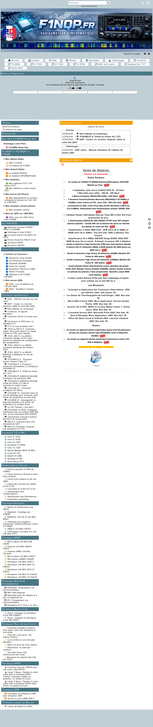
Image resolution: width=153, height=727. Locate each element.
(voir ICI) (102, 203)
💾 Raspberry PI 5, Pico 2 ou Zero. (21, 605)
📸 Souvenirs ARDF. (14, 243)
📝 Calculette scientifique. (17, 499)
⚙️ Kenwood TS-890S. (15, 445)
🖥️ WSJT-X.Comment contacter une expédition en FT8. (19, 428)
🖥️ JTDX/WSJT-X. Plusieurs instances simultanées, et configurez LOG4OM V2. (20, 366)
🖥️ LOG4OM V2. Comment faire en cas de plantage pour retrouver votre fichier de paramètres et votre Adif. (20, 395)
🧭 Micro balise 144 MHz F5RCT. (20, 556)
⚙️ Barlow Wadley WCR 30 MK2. (20, 450)
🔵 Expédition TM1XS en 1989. (21, 269)
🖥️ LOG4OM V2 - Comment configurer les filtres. (17, 389)
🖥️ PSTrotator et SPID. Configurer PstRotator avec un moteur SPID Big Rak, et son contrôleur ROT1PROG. (20, 412)
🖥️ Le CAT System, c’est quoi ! (19, 407)
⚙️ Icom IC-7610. (12, 437)
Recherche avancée (89, 6)
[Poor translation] (78, 88)
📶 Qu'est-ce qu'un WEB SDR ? (19, 699)
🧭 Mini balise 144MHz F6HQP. (19, 559)
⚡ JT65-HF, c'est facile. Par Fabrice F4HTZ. (17, 636)
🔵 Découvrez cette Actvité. (19, 258)
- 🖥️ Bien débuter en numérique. (91, 134)
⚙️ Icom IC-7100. (12, 448)
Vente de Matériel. (73, 160)
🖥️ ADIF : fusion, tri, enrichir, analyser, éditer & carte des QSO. (19, 305)
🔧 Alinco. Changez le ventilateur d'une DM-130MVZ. (19, 614)
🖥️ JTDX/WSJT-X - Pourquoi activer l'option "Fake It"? (17, 360)
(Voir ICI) (120, 215)
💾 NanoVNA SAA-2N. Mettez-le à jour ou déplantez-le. (20, 596)
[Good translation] (71, 88)
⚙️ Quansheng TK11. (14, 461)
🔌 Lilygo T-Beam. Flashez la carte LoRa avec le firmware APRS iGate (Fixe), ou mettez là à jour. (20, 683)
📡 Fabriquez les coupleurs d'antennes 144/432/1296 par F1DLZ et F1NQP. (20, 524)
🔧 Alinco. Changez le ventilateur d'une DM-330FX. (19, 619)
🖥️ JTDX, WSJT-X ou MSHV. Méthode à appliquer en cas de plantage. (18, 354)
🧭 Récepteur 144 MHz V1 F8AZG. (21, 574)
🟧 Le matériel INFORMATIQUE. (21, 176)
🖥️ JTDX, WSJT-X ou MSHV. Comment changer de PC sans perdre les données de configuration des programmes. (20, 339)
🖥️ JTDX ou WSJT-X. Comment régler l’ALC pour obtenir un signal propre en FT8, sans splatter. (19, 331)
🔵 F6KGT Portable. (15, 272)
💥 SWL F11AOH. (14, 163)
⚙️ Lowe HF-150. (12, 453)
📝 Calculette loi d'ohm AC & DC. (20, 489)
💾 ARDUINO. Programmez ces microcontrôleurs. (18, 589)
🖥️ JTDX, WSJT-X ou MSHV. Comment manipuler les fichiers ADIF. (18, 347)
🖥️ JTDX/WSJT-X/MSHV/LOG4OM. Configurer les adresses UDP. (20, 377)
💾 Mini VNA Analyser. (15, 593)
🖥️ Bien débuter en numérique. (19, 309)
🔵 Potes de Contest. (16, 266)
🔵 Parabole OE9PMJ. (16, 264)
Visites (20, 122)
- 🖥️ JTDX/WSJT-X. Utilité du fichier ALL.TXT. (98, 137)
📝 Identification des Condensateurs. (13, 493)
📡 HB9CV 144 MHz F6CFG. (18, 529)
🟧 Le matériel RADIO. (17, 173)
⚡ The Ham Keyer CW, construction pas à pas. (15, 653)
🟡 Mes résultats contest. (18, 210)
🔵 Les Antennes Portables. (19, 261)
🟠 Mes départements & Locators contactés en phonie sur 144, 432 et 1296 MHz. (21, 200)
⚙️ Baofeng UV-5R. (13, 459)
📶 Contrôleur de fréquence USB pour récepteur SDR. (19, 695)
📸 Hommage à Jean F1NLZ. (18, 232)
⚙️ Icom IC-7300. (12, 442)
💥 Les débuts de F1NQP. (18, 166)
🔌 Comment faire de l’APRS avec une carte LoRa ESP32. (20, 668)
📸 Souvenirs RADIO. (14, 245)
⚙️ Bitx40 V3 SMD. (13, 456)
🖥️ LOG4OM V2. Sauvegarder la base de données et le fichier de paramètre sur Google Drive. (19, 402)
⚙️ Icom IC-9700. (12, 439)
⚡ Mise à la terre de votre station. (21, 645)
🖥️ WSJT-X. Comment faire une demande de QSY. (19, 423)
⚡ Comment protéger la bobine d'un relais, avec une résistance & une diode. (19, 630)
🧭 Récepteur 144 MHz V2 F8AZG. (21, 577)
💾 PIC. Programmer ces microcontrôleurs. (15, 601)
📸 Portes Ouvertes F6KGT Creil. (20, 240)
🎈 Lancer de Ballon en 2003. (18, 706)
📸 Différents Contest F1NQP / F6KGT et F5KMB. (18, 228)
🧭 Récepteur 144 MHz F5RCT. (19, 562)
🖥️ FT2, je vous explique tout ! (19, 326)
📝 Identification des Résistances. (20, 497)
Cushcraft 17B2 (98, 244)
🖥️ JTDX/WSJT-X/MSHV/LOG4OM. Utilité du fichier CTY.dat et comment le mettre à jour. (20, 383)
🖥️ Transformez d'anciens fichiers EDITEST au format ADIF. (20, 418)
